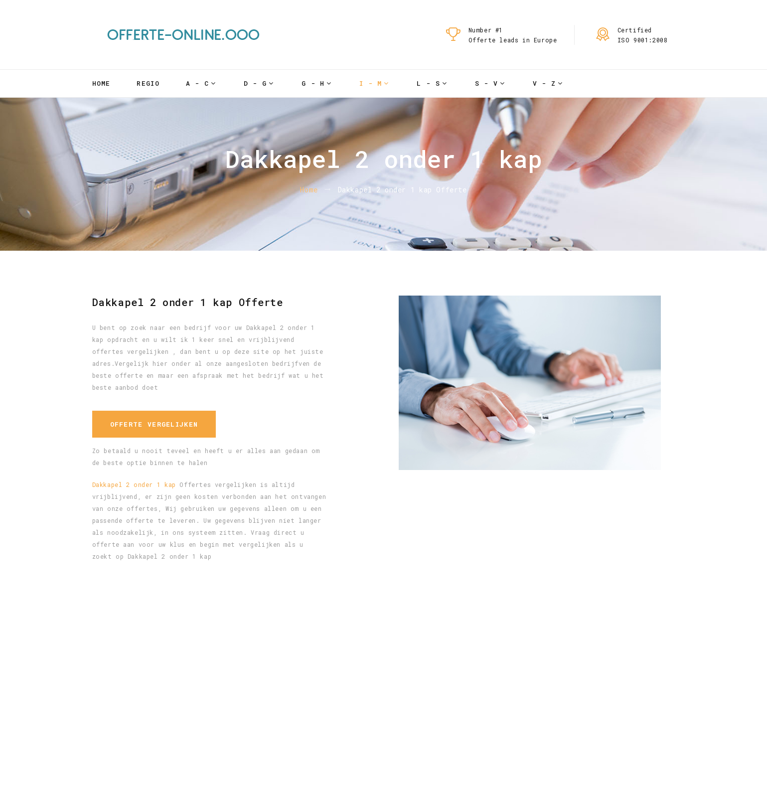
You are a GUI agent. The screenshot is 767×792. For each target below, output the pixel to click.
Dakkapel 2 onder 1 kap (134, 484)
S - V (486, 83)
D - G (255, 83)
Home (101, 83)
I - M (370, 83)
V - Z (544, 83)
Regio (148, 83)
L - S (428, 83)
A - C (197, 83)
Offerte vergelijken (154, 424)
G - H (313, 83)
